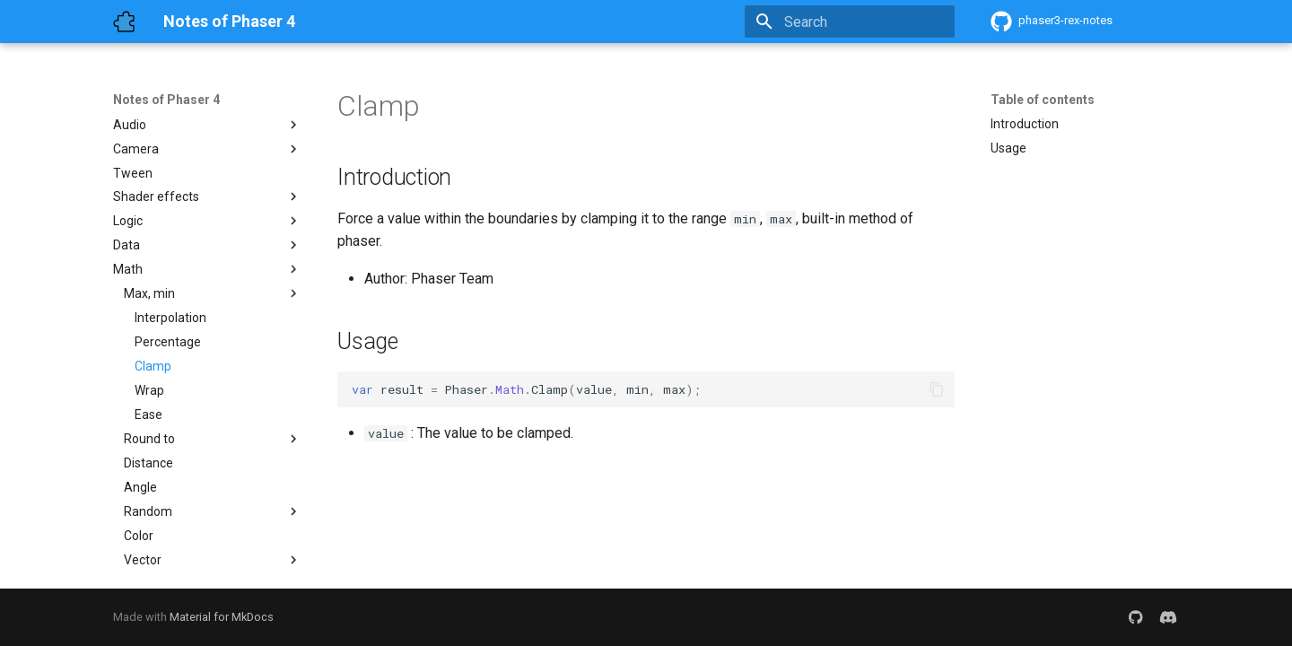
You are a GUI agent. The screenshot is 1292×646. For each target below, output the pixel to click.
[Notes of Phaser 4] (124, 21)
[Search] (850, 21)
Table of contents (1043, 99)
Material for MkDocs (222, 617)
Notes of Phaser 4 (166, 99)
